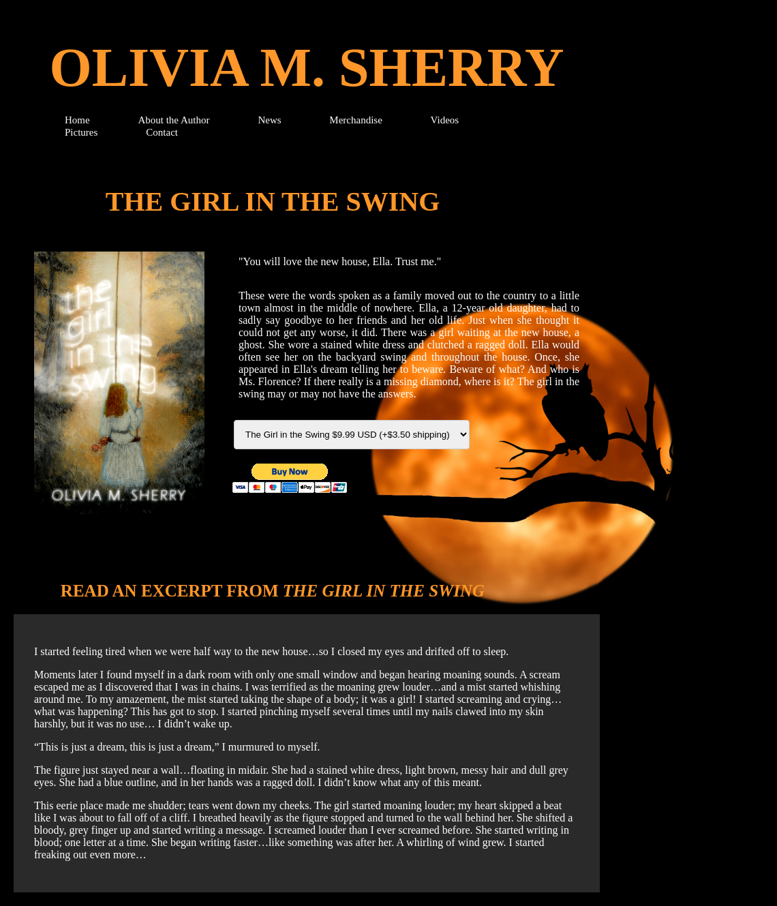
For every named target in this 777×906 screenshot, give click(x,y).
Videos (445, 120)
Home (78, 120)
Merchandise (356, 120)
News (271, 120)
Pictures (81, 132)
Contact (162, 132)
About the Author (173, 120)
